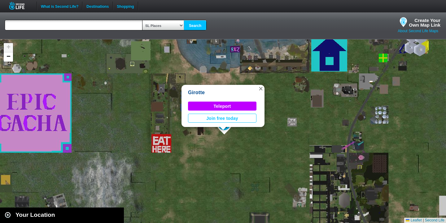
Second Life (20, 6)
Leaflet (414, 220)
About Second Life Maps (418, 31)
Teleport (222, 106)
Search (195, 26)
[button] (261, 88)
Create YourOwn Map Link (424, 23)
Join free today (222, 118)
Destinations (97, 5)
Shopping (125, 5)
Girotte (196, 92)
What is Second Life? (59, 5)
